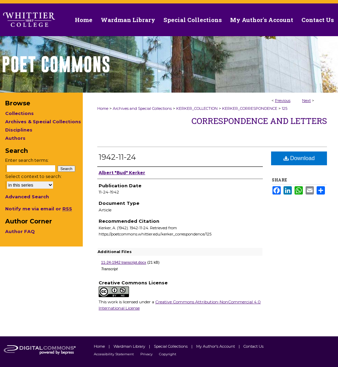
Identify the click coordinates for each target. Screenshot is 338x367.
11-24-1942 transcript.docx (123, 262)
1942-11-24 (117, 157)
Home (102, 108)
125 (284, 108)
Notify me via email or (38, 208)
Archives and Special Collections (142, 108)
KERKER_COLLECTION (197, 108)
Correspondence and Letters (259, 120)
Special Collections (171, 346)
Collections (19, 113)
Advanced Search (27, 196)
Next (306, 100)
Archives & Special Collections (43, 121)
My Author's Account (216, 346)
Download (299, 158)
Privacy (146, 354)
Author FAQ (20, 231)
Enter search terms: (27, 160)
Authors (15, 138)
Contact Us (317, 20)
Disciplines (18, 130)
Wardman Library (129, 346)
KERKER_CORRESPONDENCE (249, 108)
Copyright (167, 354)
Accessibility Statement (114, 354)
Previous (282, 100)
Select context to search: (33, 176)
